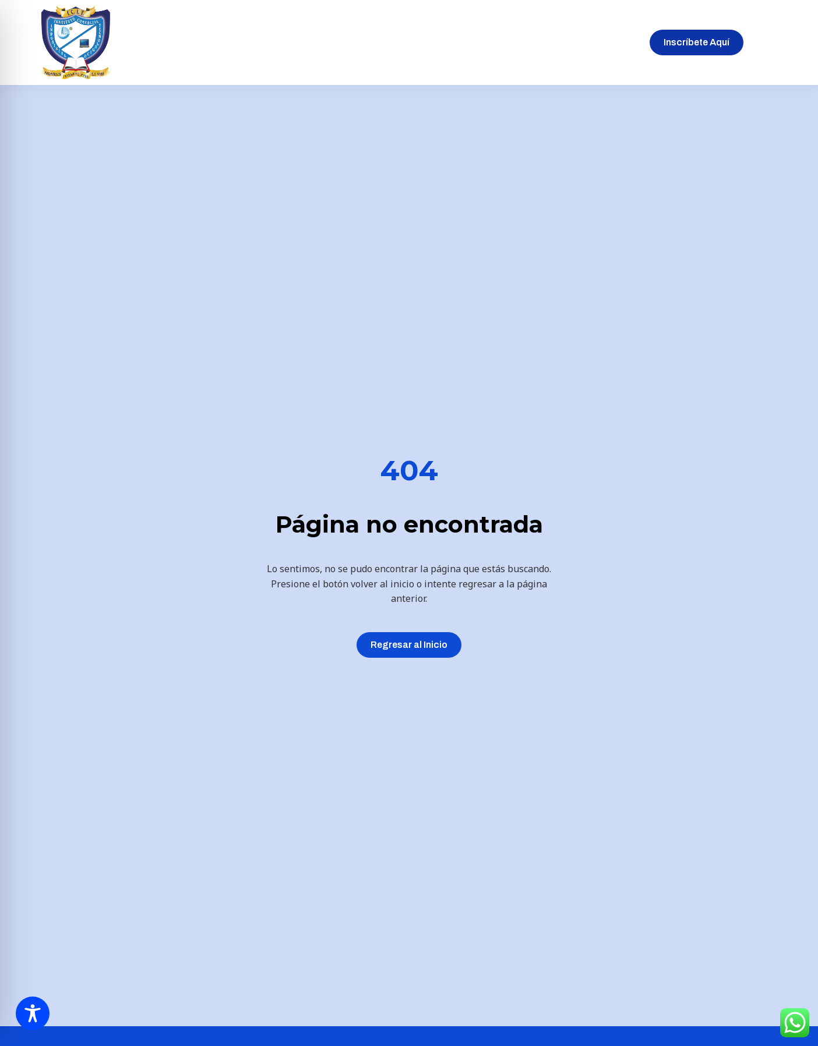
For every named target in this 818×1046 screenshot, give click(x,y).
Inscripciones (390, 42)
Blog (565, 42)
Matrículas (462, 42)
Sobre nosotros (309, 42)
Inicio (245, 42)
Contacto (613, 42)
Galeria (521, 42)
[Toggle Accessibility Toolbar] (33, 1013)
